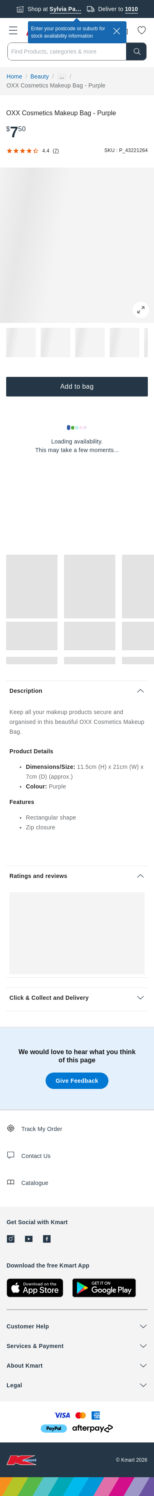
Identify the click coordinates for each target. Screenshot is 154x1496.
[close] (116, 31)
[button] (13, 30)
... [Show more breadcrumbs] (62, 77)
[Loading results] (77, 427)
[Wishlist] (141, 30)
